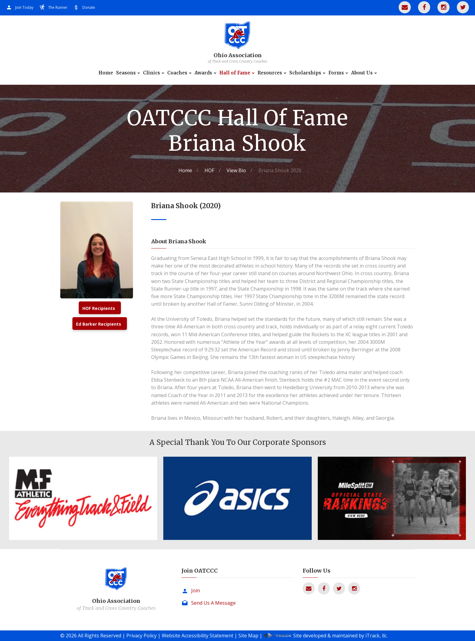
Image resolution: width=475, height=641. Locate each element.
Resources (269, 73)
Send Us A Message (213, 603)
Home (105, 73)
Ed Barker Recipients (98, 324)
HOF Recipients (98, 308)
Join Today (24, 7)
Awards (203, 73)
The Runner (58, 7)
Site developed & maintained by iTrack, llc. (340, 635)
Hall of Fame (234, 73)
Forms (336, 73)
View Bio (236, 170)
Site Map (248, 635)
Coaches (177, 73)
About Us (362, 73)
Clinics (151, 73)
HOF (209, 170)
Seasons (126, 73)
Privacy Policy (141, 635)
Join (195, 590)
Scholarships (305, 73)
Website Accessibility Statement (197, 635)
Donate (88, 7)
